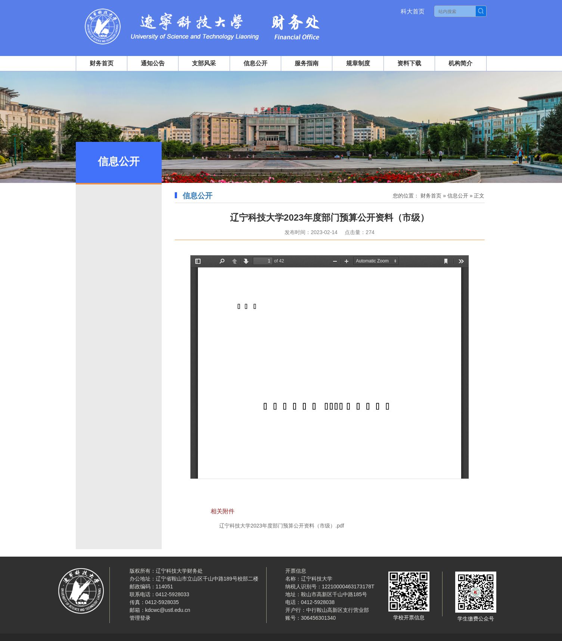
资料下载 (409, 63)
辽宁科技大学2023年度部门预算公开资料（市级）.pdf (281, 526)
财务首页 (102, 63)
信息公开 (255, 63)
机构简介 (460, 63)
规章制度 (358, 63)
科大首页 (413, 11)
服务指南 (307, 63)
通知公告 (153, 63)
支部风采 (204, 63)
